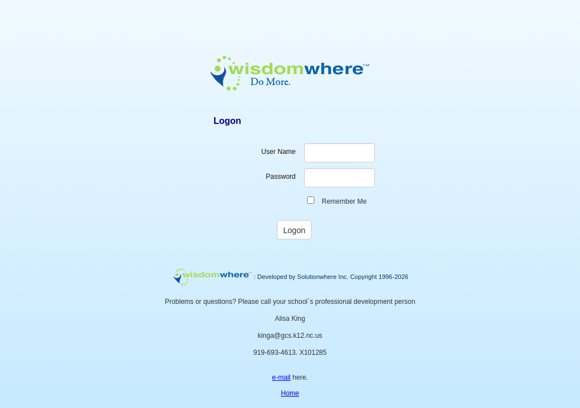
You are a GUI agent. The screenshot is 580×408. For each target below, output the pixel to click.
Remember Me (344, 201)
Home (290, 393)
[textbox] (339, 152)
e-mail (281, 377)
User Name (278, 152)
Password (281, 177)
